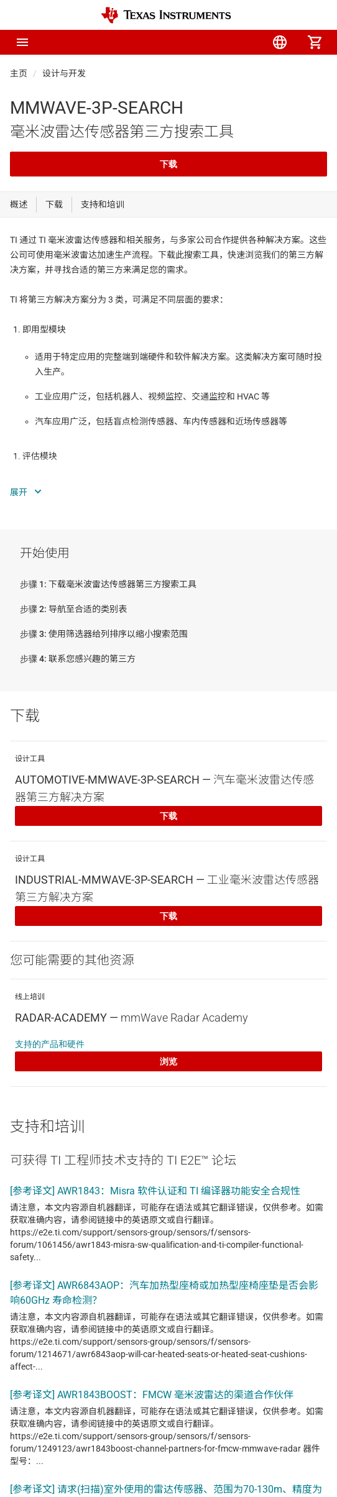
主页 (18, 73)
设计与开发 (64, 73)
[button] (22, 42)
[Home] (166, 15)
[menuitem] (210, 42)
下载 (168, 164)
